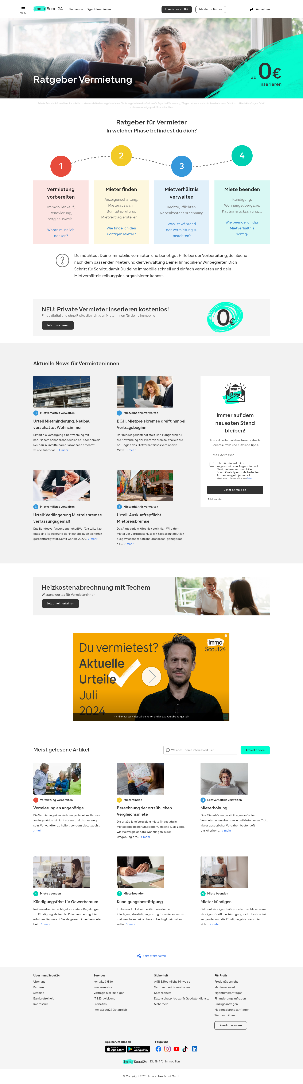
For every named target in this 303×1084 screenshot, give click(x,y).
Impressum (40, 1004)
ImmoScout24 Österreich (110, 1010)
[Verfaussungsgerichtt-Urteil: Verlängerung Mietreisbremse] (68, 505)
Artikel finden (255, 750)
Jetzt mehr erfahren (60, 603)
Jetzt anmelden (235, 490)
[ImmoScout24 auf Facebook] (158, 1051)
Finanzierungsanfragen (230, 998)
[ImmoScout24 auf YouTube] (176, 1051)
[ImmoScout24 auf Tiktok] (186, 1051)
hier (249, 478)
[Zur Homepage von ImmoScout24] (48, 10)
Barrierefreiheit (43, 998)
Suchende (76, 9)
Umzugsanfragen (226, 1004)
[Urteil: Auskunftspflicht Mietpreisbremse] (151, 508)
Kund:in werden (231, 1025)
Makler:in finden (210, 9)
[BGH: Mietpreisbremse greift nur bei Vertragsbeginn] (151, 414)
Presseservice (103, 987)
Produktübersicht (226, 981)
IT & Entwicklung (105, 998)
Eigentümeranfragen (228, 993)
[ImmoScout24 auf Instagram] (167, 1051)
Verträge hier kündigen (109, 993)
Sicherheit (161, 1004)
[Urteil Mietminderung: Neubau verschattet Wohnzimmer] (68, 414)
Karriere (38, 987)
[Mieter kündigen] (235, 891)
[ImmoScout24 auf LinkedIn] (194, 1051)
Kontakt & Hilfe (103, 981)
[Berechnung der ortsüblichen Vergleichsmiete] (151, 801)
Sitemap (38, 993)
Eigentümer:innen (98, 9)
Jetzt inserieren (58, 325)
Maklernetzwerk (225, 987)
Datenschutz (162, 993)
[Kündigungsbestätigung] (151, 891)
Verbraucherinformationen (172, 987)
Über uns (39, 981)
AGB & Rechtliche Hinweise (172, 981)
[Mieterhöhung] (235, 798)
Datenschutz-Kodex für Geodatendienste (181, 998)
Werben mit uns (224, 1015)
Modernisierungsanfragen (231, 1010)
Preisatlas (100, 1004)
